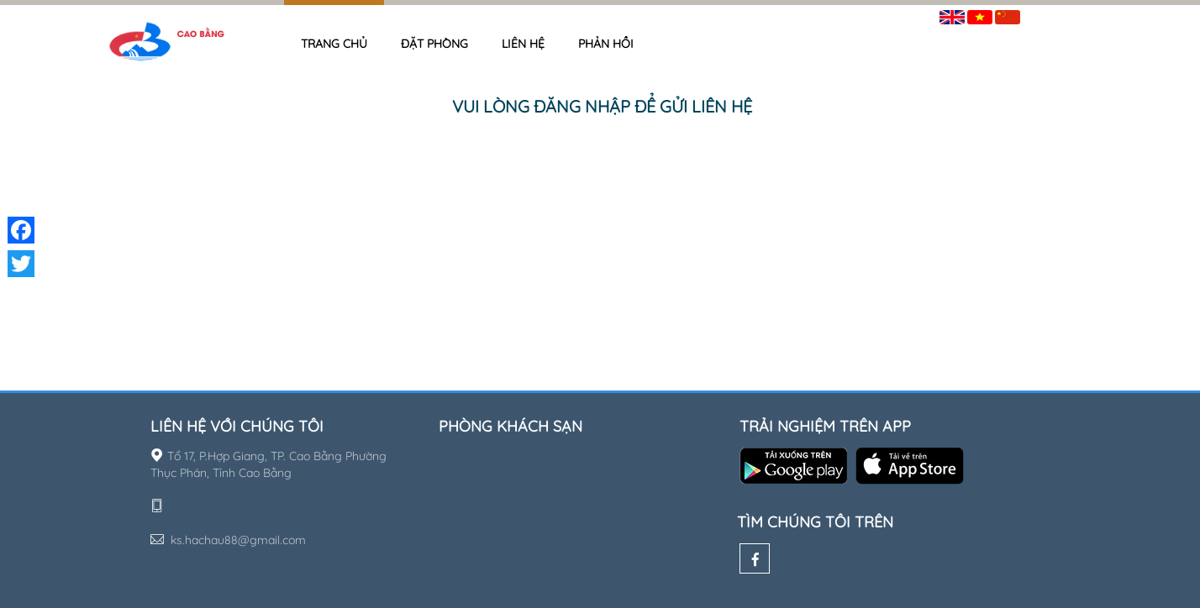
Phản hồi (606, 43)
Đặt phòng (434, 43)
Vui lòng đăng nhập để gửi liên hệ (602, 106)
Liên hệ (523, 43)
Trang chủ (334, 43)
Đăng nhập (1062, 14)
